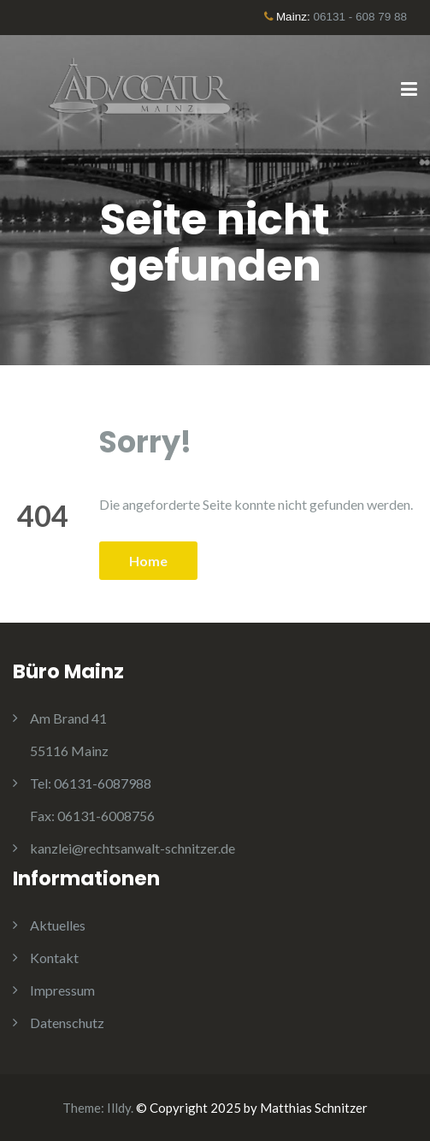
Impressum (62, 990)
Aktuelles (57, 925)
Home (148, 561)
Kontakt (54, 957)
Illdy (119, 1107)
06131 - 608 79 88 (360, 16)
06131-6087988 (90, 783)
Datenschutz (67, 1022)
